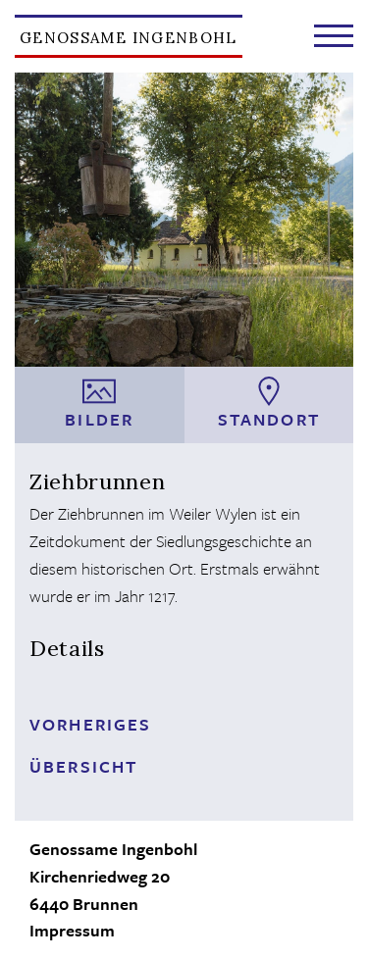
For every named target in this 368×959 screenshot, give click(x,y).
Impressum (72, 930)
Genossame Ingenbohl (128, 37)
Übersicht (83, 766)
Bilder (99, 404)
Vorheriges (90, 724)
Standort (269, 404)
